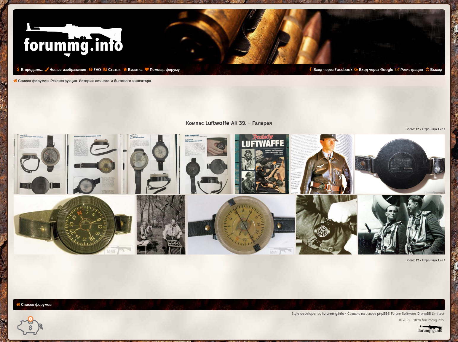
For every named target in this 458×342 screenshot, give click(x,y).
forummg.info (333, 313)
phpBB (382, 313)
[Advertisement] (229, 102)
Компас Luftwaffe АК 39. (216, 123)
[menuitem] (94, 69)
